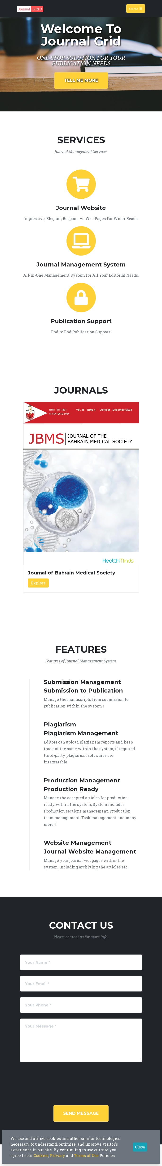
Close (140, 1146)
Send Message (81, 1113)
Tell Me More (81, 80)
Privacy (57, 1155)
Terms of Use (86, 1155)
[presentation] (59, 1077)
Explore (38, 582)
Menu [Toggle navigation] (135, 8)
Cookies (41, 1155)
